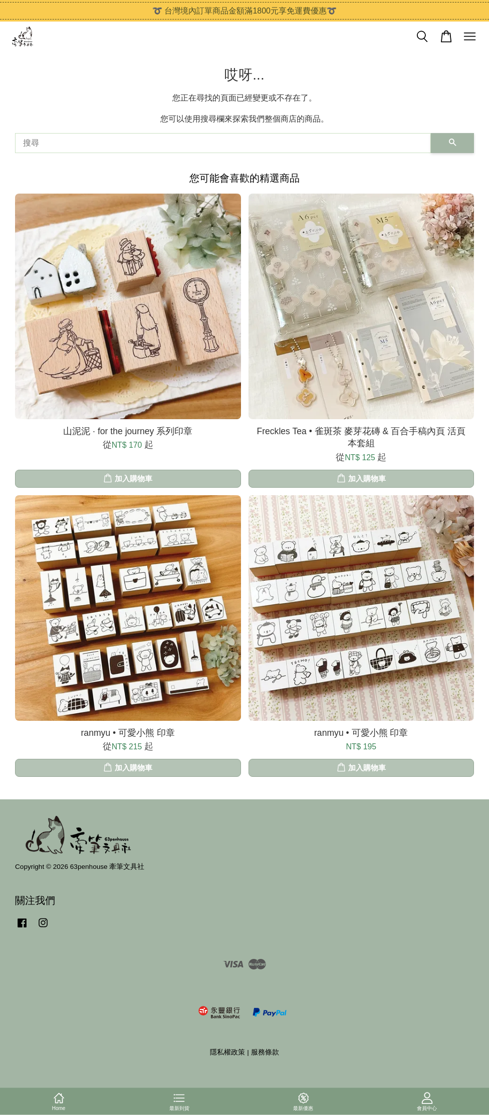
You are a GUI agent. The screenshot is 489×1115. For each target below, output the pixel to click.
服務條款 (265, 1052)
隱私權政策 (227, 1052)
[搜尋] (223, 143)
